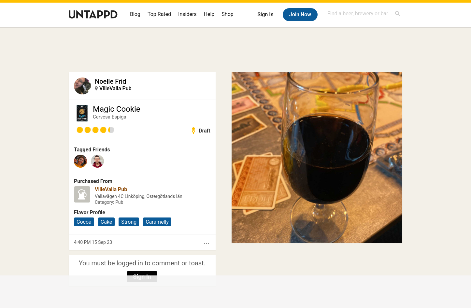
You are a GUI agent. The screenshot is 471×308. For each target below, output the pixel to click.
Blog (135, 14)
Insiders (187, 14)
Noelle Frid (110, 81)
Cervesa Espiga (109, 117)
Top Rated (159, 14)
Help (209, 14)
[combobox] (364, 13)
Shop (227, 14)
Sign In (265, 14)
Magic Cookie (116, 109)
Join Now (300, 14)
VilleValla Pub (115, 88)
